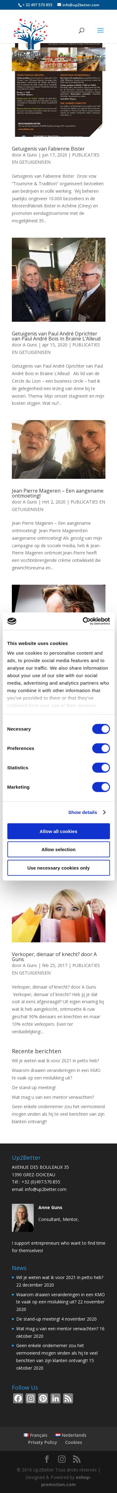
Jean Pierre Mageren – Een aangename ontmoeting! (58, 493)
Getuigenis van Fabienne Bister (48, 148)
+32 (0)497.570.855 (41, 1182)
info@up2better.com (45, 1189)
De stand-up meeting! (34, 1087)
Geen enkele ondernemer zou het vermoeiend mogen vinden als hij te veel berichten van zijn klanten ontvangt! (58, 1114)
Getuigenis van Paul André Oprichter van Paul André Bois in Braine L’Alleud (56, 336)
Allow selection (58, 849)
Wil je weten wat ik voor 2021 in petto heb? (55, 1061)
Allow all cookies (58, 831)
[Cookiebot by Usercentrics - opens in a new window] (83, 621)
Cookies (73, 1442)
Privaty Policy (42, 1442)
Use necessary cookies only (58, 867)
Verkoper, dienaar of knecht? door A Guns (54, 957)
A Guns (30, 155)
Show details (82, 812)
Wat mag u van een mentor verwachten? (53, 1097)
